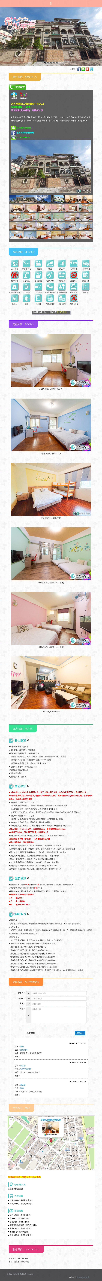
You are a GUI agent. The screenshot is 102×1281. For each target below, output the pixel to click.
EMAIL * (21, 998)
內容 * (22, 1009)
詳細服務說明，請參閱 (51, 312)
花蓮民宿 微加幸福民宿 (51, 1120)
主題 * (22, 1003)
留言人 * (21, 993)
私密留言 (30, 1033)
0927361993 (23, 1258)
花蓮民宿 (72, 1277)
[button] (50, 1140)
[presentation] (54, 1029)
